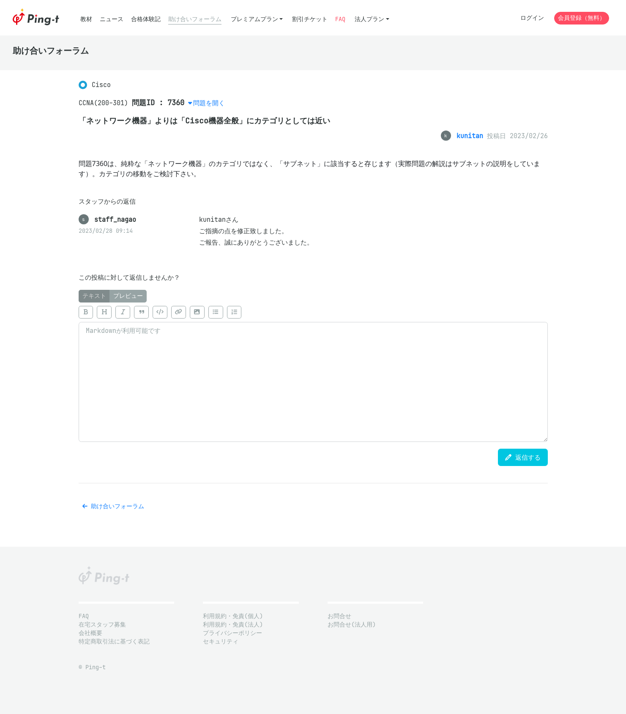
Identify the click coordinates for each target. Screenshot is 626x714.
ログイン (532, 18)
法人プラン (369, 19)
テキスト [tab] (94, 296)
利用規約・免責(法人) (233, 624)
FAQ (340, 19)
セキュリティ (220, 641)
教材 (86, 19)
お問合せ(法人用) (352, 624)
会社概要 (90, 633)
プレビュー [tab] (128, 296)
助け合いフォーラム (194, 19)
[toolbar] (313, 312)
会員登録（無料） (581, 18)
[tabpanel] (313, 372)
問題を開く (209, 103)
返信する (523, 457)
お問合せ (339, 616)
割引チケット (310, 19)
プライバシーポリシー (232, 633)
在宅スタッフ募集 (102, 624)
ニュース (111, 19)
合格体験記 (146, 19)
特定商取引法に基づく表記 (114, 641)
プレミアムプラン (254, 19)
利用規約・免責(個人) (233, 616)
